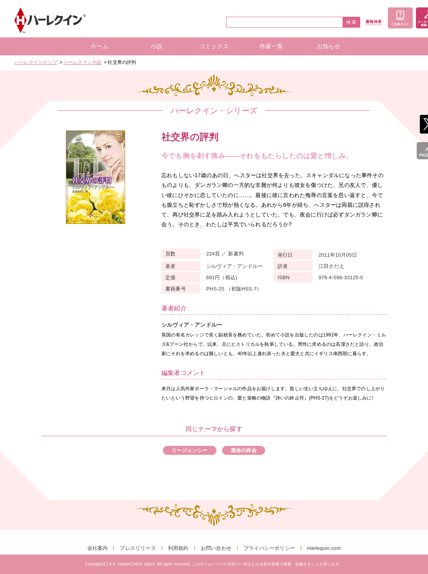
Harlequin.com (324, 548)
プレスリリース (138, 548)
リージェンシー (189, 450)
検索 (351, 22)
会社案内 (97, 548)
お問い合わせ (216, 548)
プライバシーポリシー (269, 548)
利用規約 (178, 548)
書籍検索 (374, 22)
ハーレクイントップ (35, 62)
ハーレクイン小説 (83, 62)
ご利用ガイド (400, 17)
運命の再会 (243, 450)
